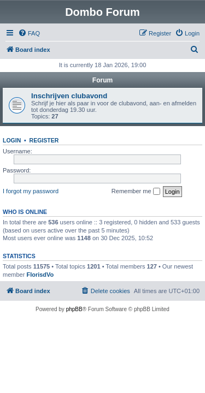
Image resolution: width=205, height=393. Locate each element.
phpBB (74, 309)
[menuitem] (29, 33)
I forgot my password (30, 191)
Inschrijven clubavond (69, 96)
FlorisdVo (40, 274)
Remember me (136, 191)
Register (44, 140)
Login (12, 140)
